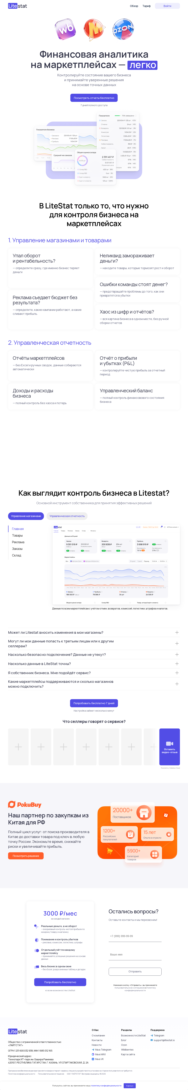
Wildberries (127, 1078)
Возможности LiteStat (133, 1064)
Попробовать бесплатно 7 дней (94, 711)
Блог (123, 1069)
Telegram (157, 1064)
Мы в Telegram (101, 1078)
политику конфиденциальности (140, 1018)
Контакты (97, 1069)
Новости (96, 1073)
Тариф (146, 6)
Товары (17, 544)
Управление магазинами (26, 524)
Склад (16, 564)
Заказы (17, 557)
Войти (167, 6)
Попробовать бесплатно (60, 999)
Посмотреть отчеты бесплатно (94, 98)
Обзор (134, 6)
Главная (18, 537)
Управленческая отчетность (67, 524)
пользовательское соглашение (130, 1016)
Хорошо (129, 1085)
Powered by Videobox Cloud (170, 776)
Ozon (124, 1073)
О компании (98, 1064)
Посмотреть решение (26, 864)
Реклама (18, 550)
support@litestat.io (164, 1069)
